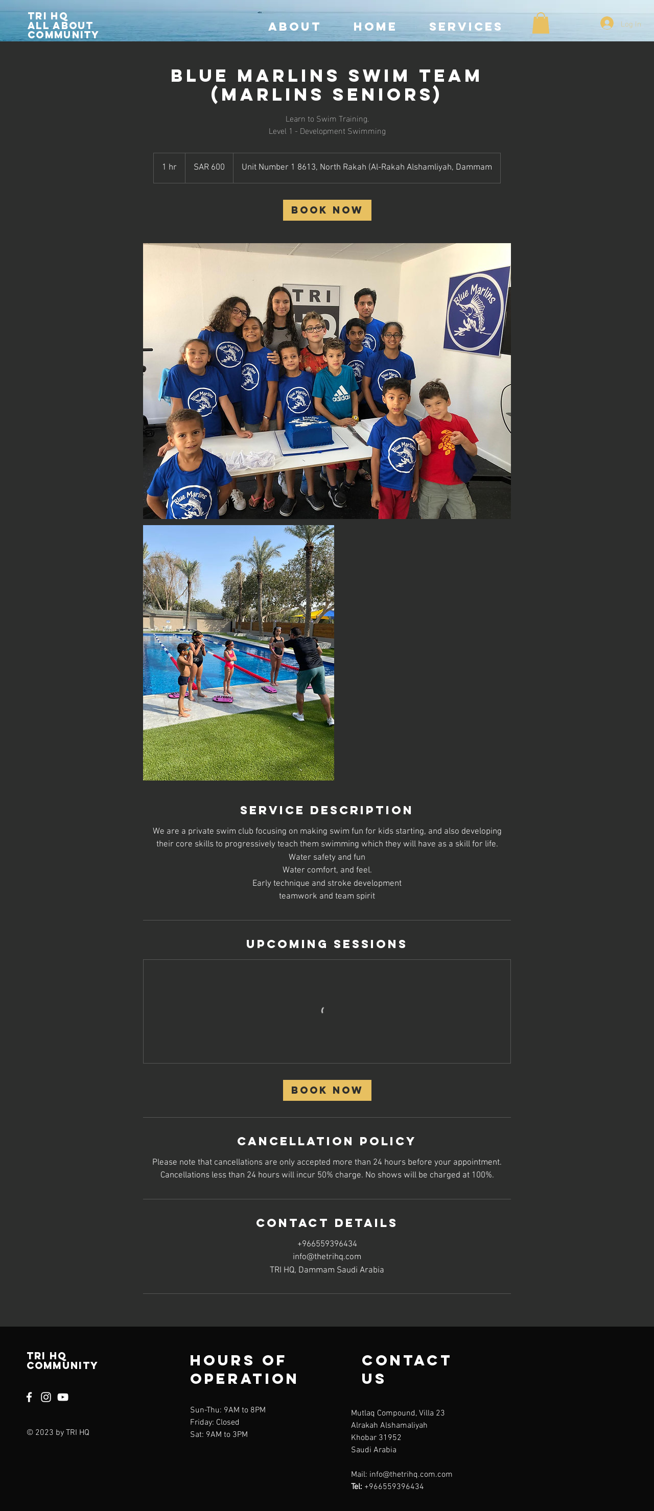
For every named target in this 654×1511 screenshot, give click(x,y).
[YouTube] (62, 1397)
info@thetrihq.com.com (411, 1475)
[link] (327, 210)
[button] (541, 23)
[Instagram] (46, 1397)
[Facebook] (29, 1397)
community (64, 35)
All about (61, 25)
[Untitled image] (327, 381)
